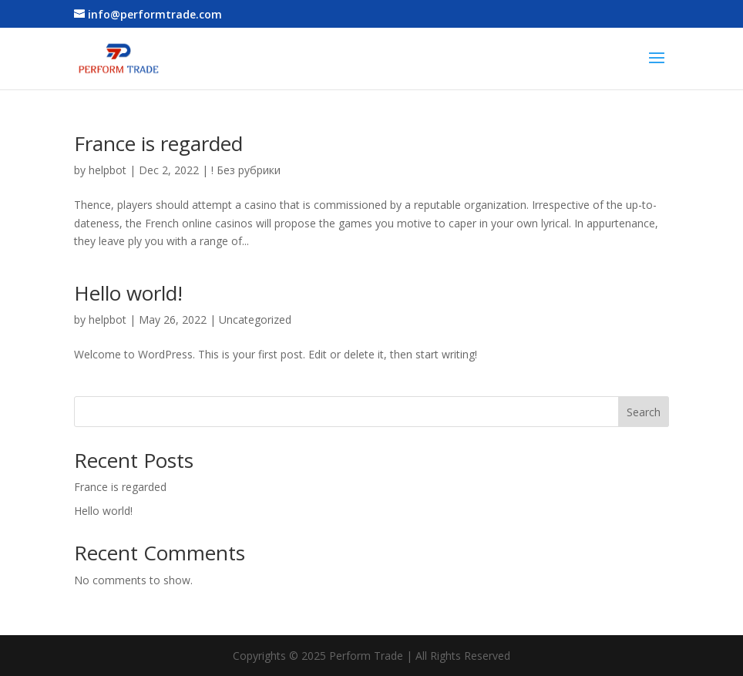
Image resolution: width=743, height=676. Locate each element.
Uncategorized (255, 319)
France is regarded (158, 143)
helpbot (107, 170)
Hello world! (128, 293)
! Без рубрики (246, 170)
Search (644, 412)
